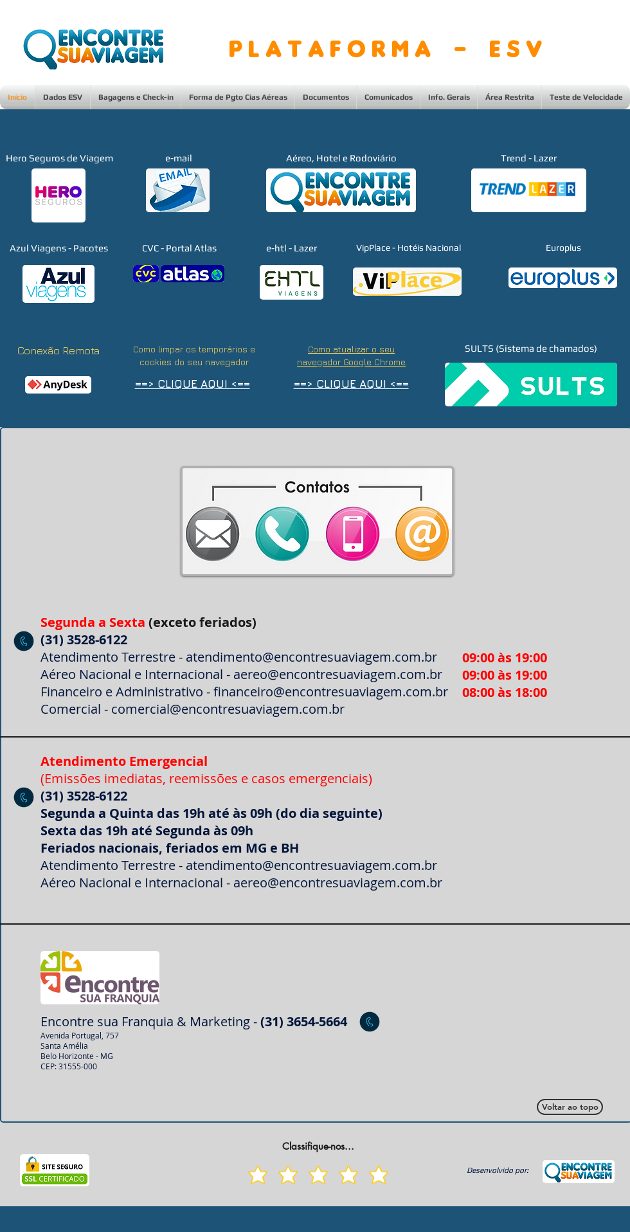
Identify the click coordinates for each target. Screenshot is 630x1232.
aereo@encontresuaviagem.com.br (337, 674)
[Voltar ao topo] (570, 1107)
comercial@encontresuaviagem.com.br (228, 709)
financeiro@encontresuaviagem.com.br (330, 691)
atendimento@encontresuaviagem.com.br (311, 657)
